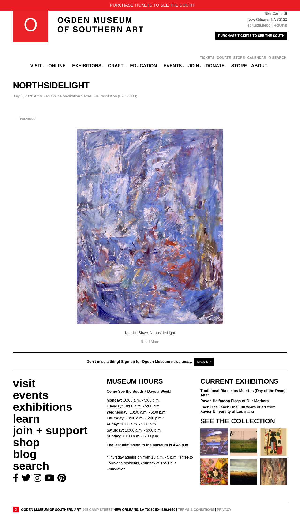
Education (144, 65)
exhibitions (42, 407)
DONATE (224, 58)
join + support (50, 430)
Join (195, 65)
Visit (37, 65)
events (31, 395)
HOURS (280, 26)
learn (26, 419)
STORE (239, 58)
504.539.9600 (259, 26)
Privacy (224, 509)
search (31, 466)
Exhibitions (88, 65)
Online (58, 65)
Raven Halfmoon (234, 401)
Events (174, 65)
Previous (26, 119)
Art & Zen (63, 96)
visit (24, 383)
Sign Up (204, 362)
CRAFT (117, 65)
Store (239, 65)
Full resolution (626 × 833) (115, 96)
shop (26, 442)
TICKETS (207, 58)
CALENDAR (256, 58)
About (260, 65)
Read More (150, 342)
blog (25, 454)
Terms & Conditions (196, 509)
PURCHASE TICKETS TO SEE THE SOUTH (251, 35)
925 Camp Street (97, 509)
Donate (216, 65)
